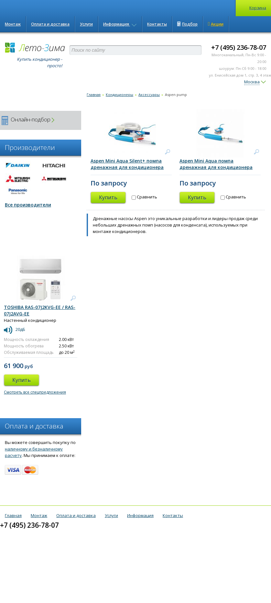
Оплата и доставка (50, 24)
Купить (108, 197)
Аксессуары (149, 94)
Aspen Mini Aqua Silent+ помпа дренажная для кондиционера (127, 164)
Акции (215, 24)
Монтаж (13, 24)
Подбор (187, 24)
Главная (94, 94)
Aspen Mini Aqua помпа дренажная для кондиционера (216, 164)
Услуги (86, 24)
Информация (120, 24)
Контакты (157, 24)
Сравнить (144, 197)
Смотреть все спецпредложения (35, 392)
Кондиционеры (119, 94)
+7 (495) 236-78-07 (238, 47)
